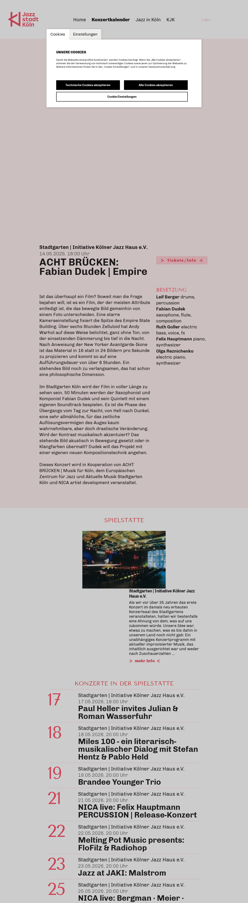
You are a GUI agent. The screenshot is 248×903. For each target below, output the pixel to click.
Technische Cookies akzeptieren (87, 85)
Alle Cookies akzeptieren (156, 85)
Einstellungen (85, 34)
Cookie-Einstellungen (122, 96)
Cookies (57, 34)
